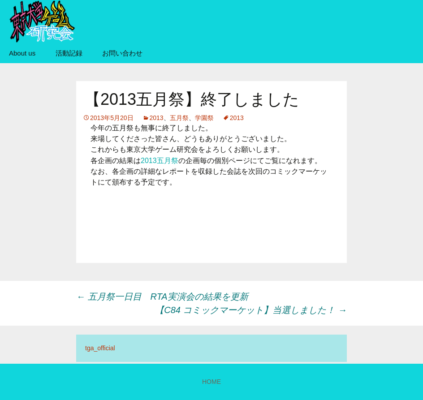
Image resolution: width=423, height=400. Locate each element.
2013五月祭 (159, 160)
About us (22, 53)
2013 (157, 117)
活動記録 (69, 53)
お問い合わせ (122, 53)
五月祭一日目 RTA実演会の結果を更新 (162, 296)
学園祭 (204, 117)
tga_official (100, 348)
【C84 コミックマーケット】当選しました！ (251, 310)
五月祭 (179, 117)
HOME (211, 381)
